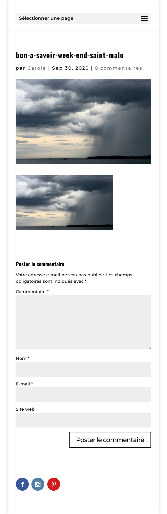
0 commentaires (118, 68)
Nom (22, 358)
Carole (37, 68)
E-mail (24, 383)
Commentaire (32, 291)
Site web (25, 409)
